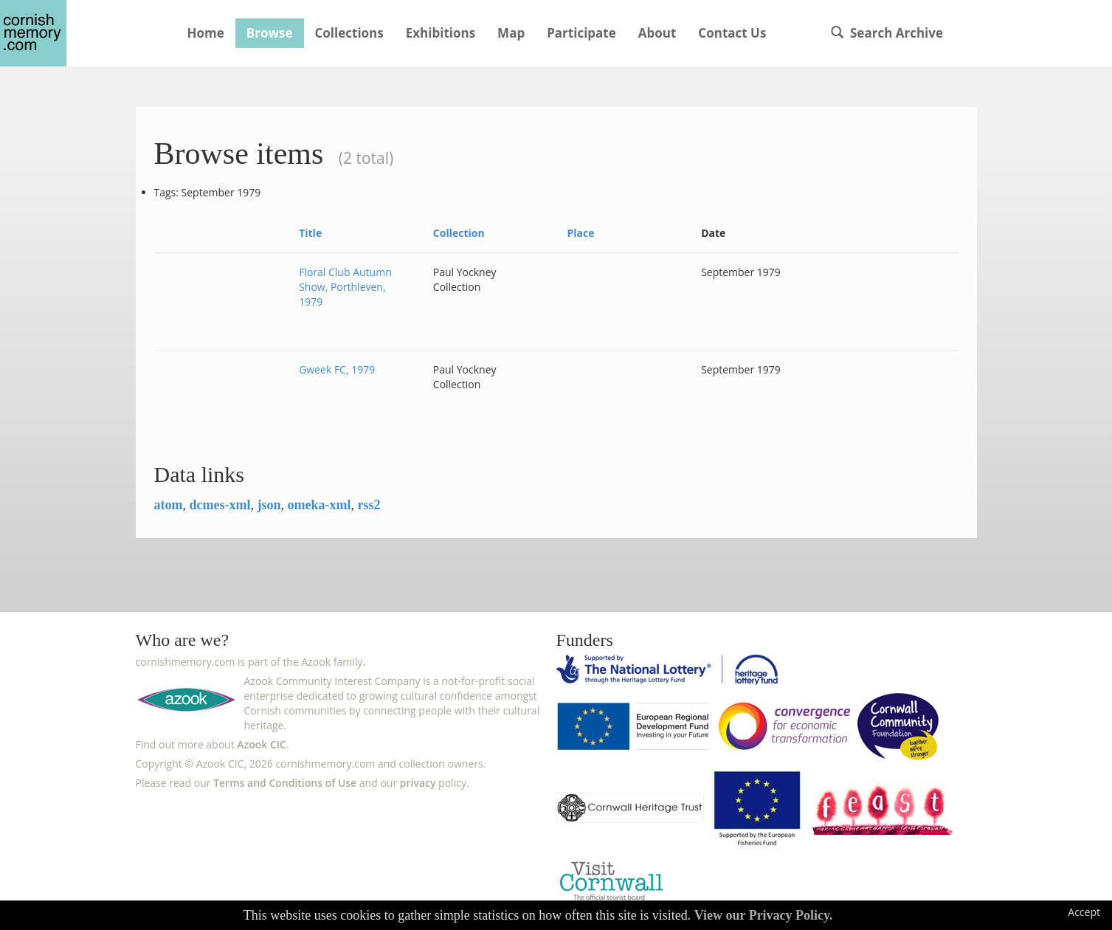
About (657, 32)
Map (511, 32)
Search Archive (887, 32)
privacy (418, 783)
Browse (269, 32)
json (268, 504)
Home (205, 32)
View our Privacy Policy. (763, 915)
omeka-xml (319, 504)
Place (580, 233)
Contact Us (732, 32)
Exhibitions (440, 32)
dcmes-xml (220, 504)
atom (168, 504)
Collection (459, 233)
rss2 (368, 504)
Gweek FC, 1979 (337, 369)
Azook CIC (261, 744)
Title (310, 233)
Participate (581, 32)
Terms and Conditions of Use (284, 783)
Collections (349, 32)
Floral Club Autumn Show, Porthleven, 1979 (345, 287)
